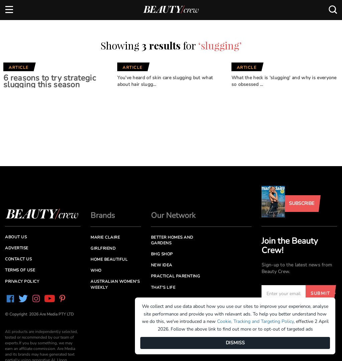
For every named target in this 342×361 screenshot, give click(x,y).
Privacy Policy (22, 281)
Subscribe (301, 203)
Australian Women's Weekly (115, 284)
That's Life (163, 287)
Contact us (18, 259)
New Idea (161, 265)
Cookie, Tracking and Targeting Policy (255, 321)
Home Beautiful (109, 259)
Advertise (16, 248)
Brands (103, 215)
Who (96, 270)
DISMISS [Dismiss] (235, 343)
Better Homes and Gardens (172, 240)
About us (16, 237)
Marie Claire (105, 237)
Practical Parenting (175, 276)
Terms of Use (20, 270)
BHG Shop (162, 254)
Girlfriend (103, 248)
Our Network (173, 215)
